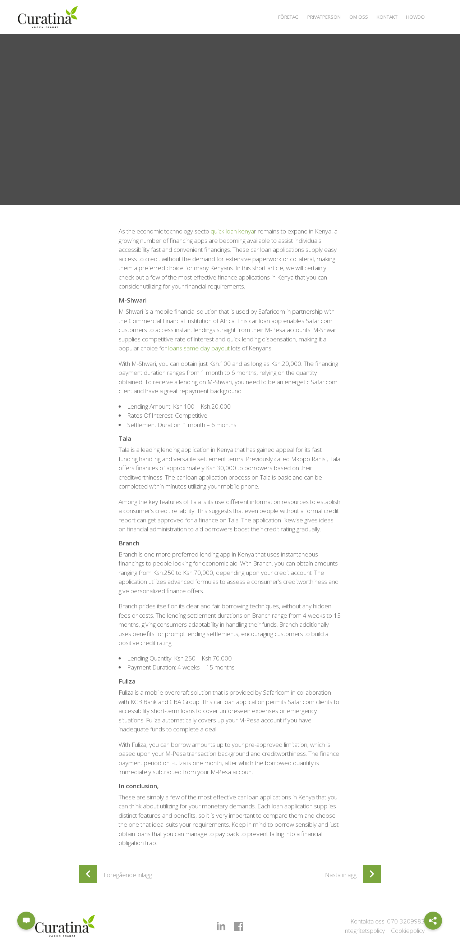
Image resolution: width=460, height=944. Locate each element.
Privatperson (316, 16)
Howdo (415, 16)
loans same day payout (199, 348)
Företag (277, 16)
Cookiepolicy (408, 930)
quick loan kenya (232, 231)
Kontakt (384, 16)
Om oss (353, 16)
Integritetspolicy (364, 930)
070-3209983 (406, 921)
